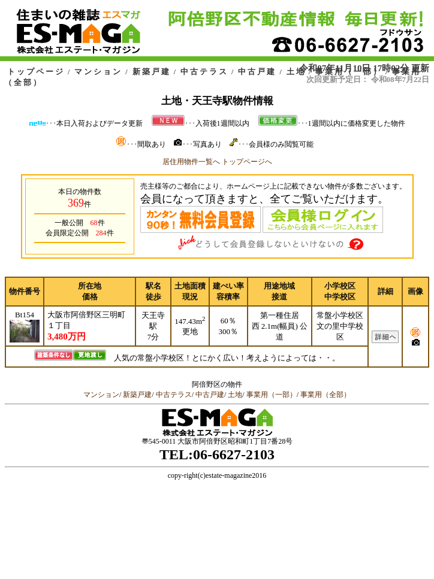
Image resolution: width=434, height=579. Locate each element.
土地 (296, 71)
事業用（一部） (348, 71)
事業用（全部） (325, 394)
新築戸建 (151, 71)
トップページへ (247, 161)
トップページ (36, 71)
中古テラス (204, 71)
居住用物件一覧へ (191, 161)
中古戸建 (257, 71)
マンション (98, 71)
